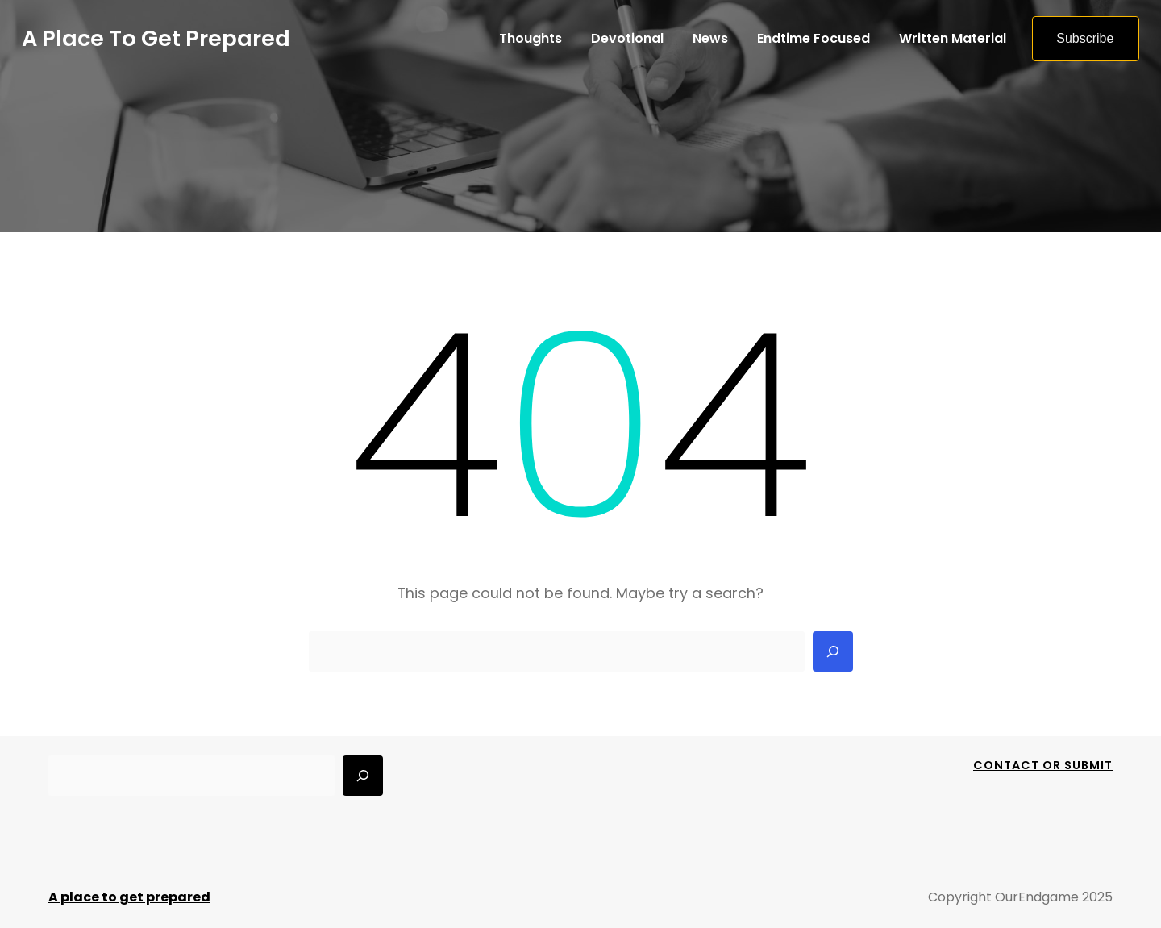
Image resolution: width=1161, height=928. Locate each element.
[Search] (833, 651)
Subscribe (1084, 38)
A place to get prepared (156, 38)
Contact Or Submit (1043, 765)
